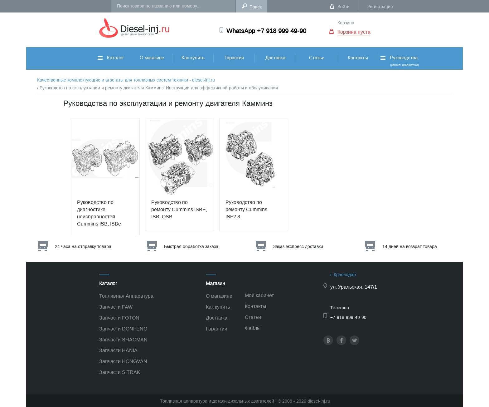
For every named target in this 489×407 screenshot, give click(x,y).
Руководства (399, 61)
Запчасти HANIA (118, 350)
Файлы (253, 328)
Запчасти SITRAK (119, 372)
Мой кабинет (259, 295)
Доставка (275, 58)
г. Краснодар (343, 275)
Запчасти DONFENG (123, 328)
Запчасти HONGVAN (123, 361)
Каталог (111, 58)
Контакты (358, 58)
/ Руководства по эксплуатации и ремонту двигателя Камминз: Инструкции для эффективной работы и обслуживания (157, 88)
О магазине (152, 58)
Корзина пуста (353, 32)
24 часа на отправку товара (83, 247)
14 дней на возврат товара (409, 247)
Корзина (345, 23)
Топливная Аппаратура (126, 296)
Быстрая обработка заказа (191, 247)
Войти (343, 7)
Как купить (193, 58)
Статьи (316, 58)
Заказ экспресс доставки (298, 247)
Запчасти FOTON (119, 318)
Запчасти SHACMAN (123, 339)
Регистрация (380, 7)
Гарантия (234, 58)
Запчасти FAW (116, 307)
